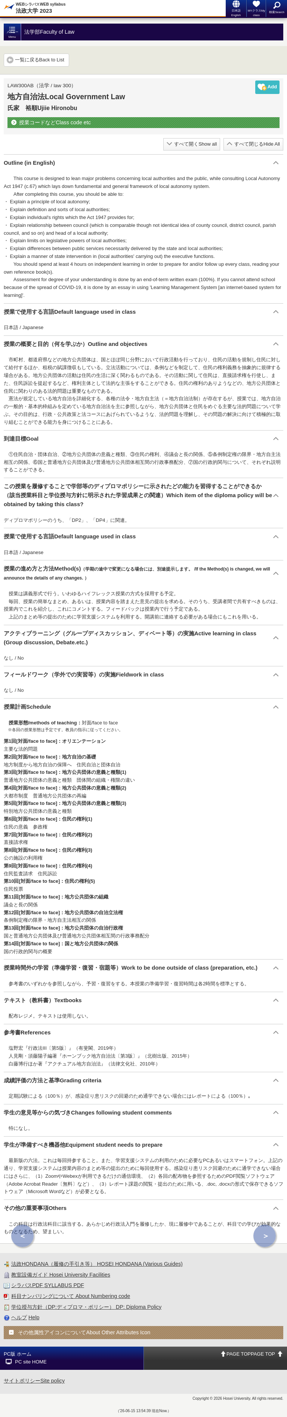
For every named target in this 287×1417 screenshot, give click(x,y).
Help (33, 1317)
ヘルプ (19, 1317)
